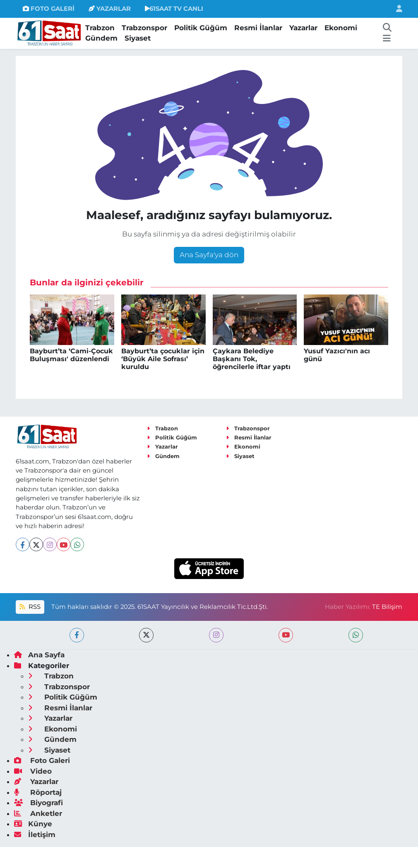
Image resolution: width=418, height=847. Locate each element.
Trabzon (100, 28)
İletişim (34, 834)
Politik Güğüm (200, 28)
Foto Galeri (42, 760)
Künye (33, 824)
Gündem (101, 38)
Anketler (38, 813)
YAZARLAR (110, 8)
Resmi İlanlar (258, 28)
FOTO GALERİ (48, 8)
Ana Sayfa (39, 655)
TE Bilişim (387, 607)
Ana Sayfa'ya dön (209, 255)
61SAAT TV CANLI (174, 8)
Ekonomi (340, 28)
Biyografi (38, 803)
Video (33, 771)
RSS (29, 607)
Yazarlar (303, 28)
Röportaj (38, 792)
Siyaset (138, 38)
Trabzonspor (144, 28)
